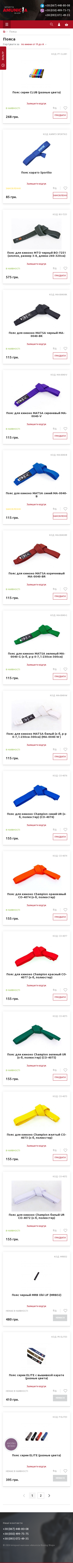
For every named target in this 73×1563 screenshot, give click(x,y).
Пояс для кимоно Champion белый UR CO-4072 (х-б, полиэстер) (36, 1216)
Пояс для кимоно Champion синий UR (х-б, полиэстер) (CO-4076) (36, 815)
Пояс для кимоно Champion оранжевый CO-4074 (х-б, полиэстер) (36, 896)
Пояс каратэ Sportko (36, 172)
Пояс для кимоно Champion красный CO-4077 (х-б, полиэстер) (36, 976)
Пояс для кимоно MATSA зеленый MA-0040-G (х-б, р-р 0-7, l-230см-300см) (36, 655)
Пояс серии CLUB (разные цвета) (36, 92)
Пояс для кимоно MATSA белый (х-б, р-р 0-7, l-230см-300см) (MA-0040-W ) (36, 735)
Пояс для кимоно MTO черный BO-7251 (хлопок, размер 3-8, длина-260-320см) (36, 254)
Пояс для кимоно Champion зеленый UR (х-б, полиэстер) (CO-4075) (36, 1056)
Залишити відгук (36, 103)
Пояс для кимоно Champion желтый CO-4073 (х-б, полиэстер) (36, 1136)
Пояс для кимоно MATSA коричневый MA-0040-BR (37, 575)
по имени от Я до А (32, 44)
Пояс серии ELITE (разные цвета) (36, 1455)
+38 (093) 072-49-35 (57, 15)
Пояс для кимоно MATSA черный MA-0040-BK (36, 334)
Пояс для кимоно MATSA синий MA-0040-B (36, 495)
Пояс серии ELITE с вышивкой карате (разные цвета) (36, 1377)
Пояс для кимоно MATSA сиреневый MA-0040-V (36, 415)
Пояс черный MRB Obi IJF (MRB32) (36, 1295)
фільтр (3, 57)
